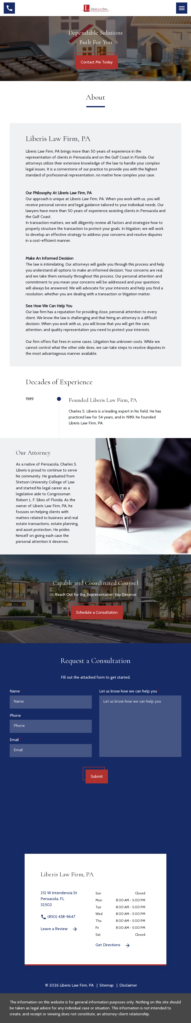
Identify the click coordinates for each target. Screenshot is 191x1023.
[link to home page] (96, 7)
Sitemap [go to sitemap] (106, 985)
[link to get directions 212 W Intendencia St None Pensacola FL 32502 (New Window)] (68, 902)
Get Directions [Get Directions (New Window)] (113, 945)
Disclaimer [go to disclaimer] (128, 985)
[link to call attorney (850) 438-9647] (9, 8)
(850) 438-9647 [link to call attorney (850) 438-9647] (58, 916)
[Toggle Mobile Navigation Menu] (181, 8)
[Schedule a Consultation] (97, 612)
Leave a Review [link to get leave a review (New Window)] (59, 929)
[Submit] (97, 776)
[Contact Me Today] (97, 62)
